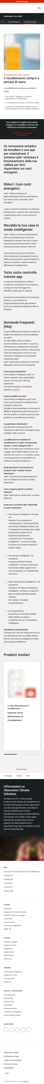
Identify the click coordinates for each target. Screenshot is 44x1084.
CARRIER (26, 1081)
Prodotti (19, 776)
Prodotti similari (30, 22)
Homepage (8, 776)
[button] (22, 769)
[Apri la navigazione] (39, 8)
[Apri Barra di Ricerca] (34, 8)
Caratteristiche (14, 22)
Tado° (28, 776)
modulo (16, 389)
